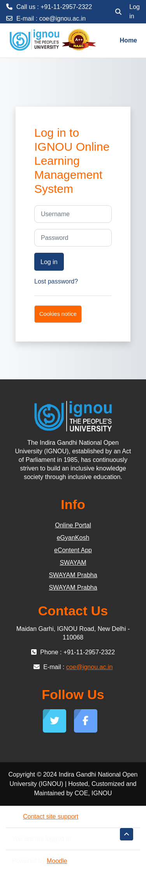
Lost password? (56, 281)
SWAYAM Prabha (73, 575)
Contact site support (45, 816)
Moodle (57, 861)
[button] (118, 11)
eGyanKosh (73, 537)
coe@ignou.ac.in (62, 18)
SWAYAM (73, 562)
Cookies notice (58, 314)
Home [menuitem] (128, 40)
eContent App (73, 550)
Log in (134, 11)
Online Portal (73, 525)
